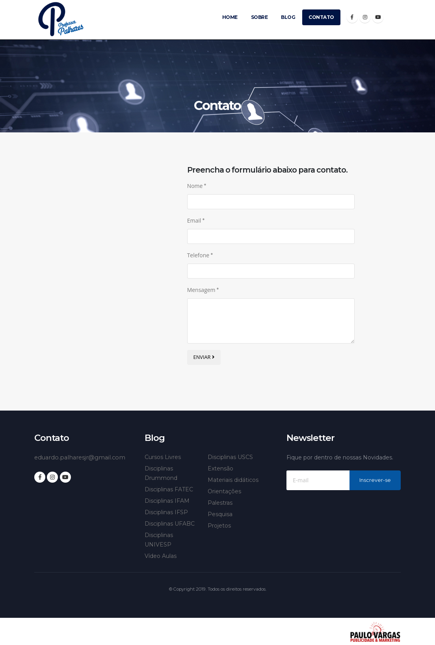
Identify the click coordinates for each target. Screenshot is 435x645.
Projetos (219, 525)
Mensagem (203, 290)
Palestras (220, 502)
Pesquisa (220, 514)
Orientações (224, 491)
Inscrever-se (375, 480)
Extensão (220, 468)
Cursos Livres (163, 457)
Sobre (259, 17)
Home (230, 17)
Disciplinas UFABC (170, 523)
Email (195, 220)
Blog (288, 17)
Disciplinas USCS (230, 457)
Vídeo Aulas (161, 555)
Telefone (200, 255)
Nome (196, 186)
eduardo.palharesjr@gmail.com (82, 457)
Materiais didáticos (233, 479)
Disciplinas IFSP (166, 512)
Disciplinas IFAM (167, 500)
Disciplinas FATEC (169, 489)
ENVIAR (203, 357)
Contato (321, 17)
